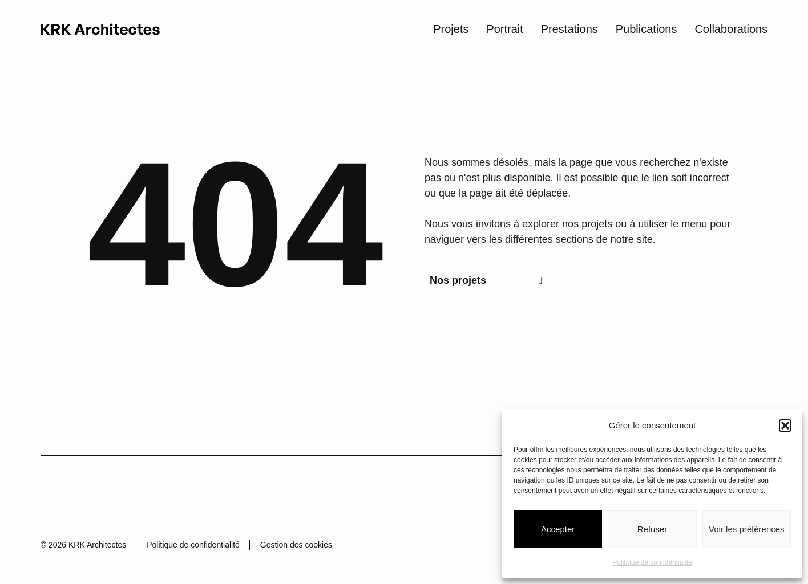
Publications (646, 28)
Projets (450, 28)
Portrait (504, 28)
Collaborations (730, 28)
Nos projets (486, 312)
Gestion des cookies (296, 544)
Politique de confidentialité (652, 562)
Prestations (569, 28)
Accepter (558, 529)
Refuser (652, 529)
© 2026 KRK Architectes (83, 544)
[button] (785, 425)
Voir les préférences (747, 529)
